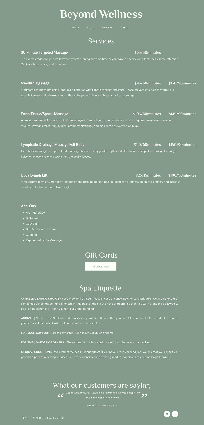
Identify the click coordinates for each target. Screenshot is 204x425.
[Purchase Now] (100, 266)
